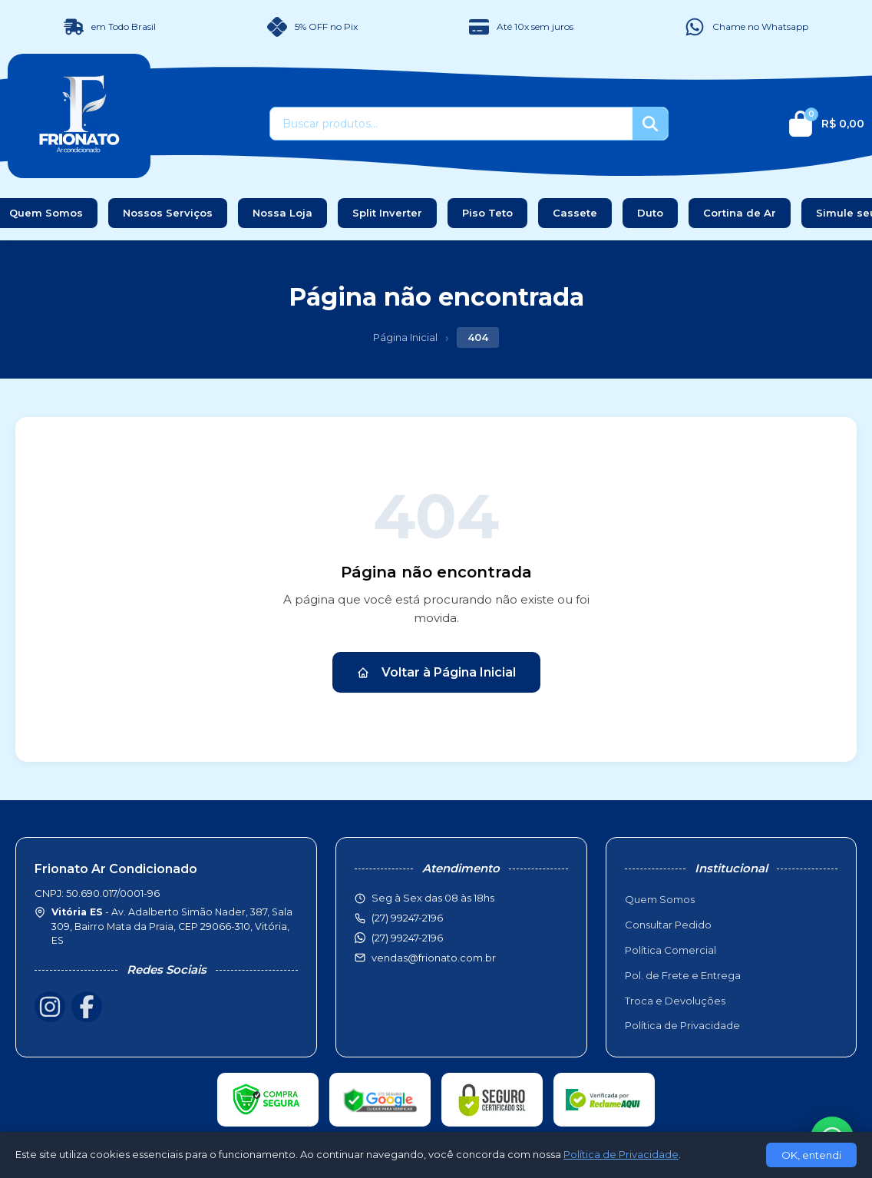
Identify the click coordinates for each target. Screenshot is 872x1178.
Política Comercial (670, 950)
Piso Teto (487, 213)
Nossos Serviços (168, 213)
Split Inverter (387, 213)
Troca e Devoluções (675, 1000)
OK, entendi (811, 1155)
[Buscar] (650, 124)
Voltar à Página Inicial (436, 672)
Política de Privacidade (682, 1025)
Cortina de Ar (739, 213)
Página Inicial (405, 337)
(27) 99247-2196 (407, 937)
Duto (650, 213)
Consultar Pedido (668, 924)
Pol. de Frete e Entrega (683, 975)
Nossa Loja (282, 213)
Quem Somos (660, 899)
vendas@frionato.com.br (434, 957)
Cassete (575, 213)
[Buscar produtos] (451, 123)
